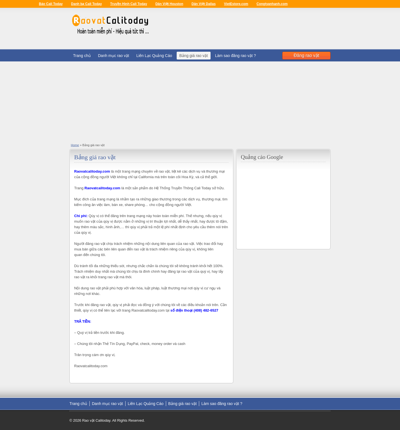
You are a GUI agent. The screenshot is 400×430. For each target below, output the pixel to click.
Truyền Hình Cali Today (128, 4)
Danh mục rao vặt (113, 55)
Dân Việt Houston (169, 4)
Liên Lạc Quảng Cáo (154, 55)
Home (75, 145)
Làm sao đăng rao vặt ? (235, 55)
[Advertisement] (200, 100)
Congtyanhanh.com (272, 4)
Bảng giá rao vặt (193, 55)
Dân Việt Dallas (204, 4)
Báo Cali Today (51, 4)
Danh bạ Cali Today (86, 4)
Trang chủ (82, 55)
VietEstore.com (236, 4)
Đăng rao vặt (306, 55)
